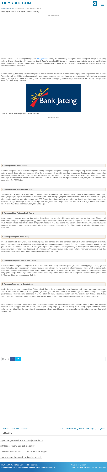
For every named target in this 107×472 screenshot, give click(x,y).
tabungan (41, 59)
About (3, 467)
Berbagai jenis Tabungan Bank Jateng (20, 11)
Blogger (83, 465)
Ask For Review (49, 467)
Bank (47, 59)
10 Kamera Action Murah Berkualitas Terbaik (21, 457)
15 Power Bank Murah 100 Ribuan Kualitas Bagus (23, 451)
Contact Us (11, 467)
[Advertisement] (54, 36)
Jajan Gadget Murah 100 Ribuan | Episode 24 (21, 440)
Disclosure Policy (23, 467)
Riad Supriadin (100, 467)
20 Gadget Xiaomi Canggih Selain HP (17, 446)
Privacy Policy (36, 467)
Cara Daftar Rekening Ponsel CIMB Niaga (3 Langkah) (82, 428)
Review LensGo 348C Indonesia (15, 428)
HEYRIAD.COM (16, 3)
